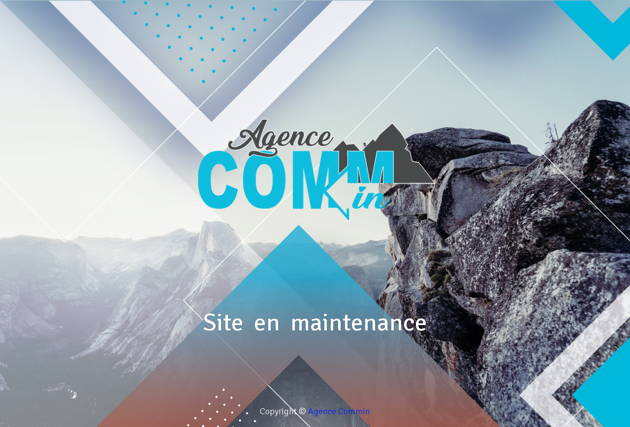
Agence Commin (339, 411)
